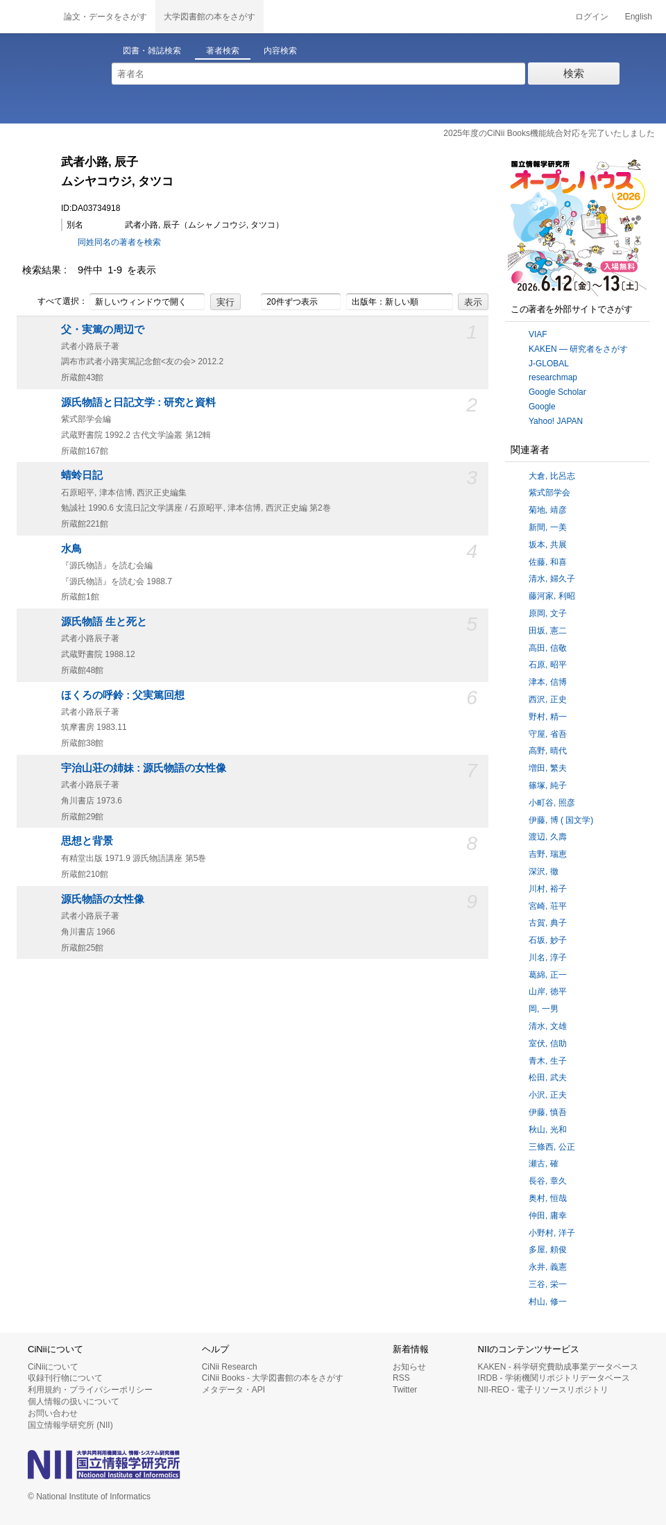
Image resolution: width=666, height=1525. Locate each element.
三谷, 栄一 (548, 1284)
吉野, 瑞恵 (548, 854)
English (638, 17)
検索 (573, 73)
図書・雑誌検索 (152, 51)
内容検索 (280, 51)
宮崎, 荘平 (548, 906)
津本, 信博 (548, 682)
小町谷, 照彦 (552, 803)
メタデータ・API (233, 1390)
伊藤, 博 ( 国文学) (561, 820)
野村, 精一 (548, 717)
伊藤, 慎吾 (548, 1112)
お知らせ (409, 1367)
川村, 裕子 (548, 889)
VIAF (538, 334)
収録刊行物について (65, 1378)
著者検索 (222, 51)
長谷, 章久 (548, 1181)
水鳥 (71, 548)
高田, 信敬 (548, 648)
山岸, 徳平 (548, 991)
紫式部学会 (549, 492)
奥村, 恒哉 (548, 1198)
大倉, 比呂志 (552, 476)
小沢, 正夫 (548, 1095)
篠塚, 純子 (548, 785)
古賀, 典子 (548, 923)
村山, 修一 (548, 1301)
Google (542, 406)
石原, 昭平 (548, 665)
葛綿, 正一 (548, 975)
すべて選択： (54, 302)
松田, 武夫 (548, 1077)
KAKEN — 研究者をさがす (578, 349)
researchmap (553, 377)
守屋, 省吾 (548, 734)
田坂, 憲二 (548, 631)
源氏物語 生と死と (104, 621)
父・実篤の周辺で (102, 329)
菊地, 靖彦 (548, 510)
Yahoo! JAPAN (556, 421)
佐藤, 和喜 (548, 562)
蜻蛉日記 (82, 475)
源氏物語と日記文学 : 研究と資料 (138, 402)
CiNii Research (229, 1367)
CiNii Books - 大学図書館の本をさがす (273, 1378)
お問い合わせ (53, 1413)
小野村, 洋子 (552, 1233)
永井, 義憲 (548, 1267)
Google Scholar (557, 392)
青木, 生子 (548, 1061)
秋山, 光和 (548, 1129)
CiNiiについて (53, 1367)
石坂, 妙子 (548, 940)
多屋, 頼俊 (548, 1249)
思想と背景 (87, 840)
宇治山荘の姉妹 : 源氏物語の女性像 (143, 768)
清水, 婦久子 (552, 578)
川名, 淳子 (548, 957)
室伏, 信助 (548, 1043)
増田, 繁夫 (548, 768)
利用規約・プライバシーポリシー (90, 1390)
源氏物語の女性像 (102, 899)
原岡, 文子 (548, 613)
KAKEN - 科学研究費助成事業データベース (558, 1367)
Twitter (405, 1390)
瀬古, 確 (543, 1163)
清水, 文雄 (548, 1026)
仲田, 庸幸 (548, 1215)
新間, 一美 (548, 527)
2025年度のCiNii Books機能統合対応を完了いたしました (549, 133)
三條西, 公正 (552, 1147)
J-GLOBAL (549, 363)
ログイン (591, 17)
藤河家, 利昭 (552, 596)
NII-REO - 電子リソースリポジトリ (543, 1390)
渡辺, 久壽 (548, 837)
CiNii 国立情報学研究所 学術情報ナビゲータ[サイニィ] (28, 16)
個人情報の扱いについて (73, 1401)
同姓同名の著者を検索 (119, 242)
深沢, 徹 (543, 871)
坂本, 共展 (548, 544)
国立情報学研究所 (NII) (70, 1425)
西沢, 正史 (548, 699)
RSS (401, 1378)
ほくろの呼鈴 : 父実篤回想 (123, 695)
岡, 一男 (543, 1009)
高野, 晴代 (548, 751)
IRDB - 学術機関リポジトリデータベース (554, 1378)
